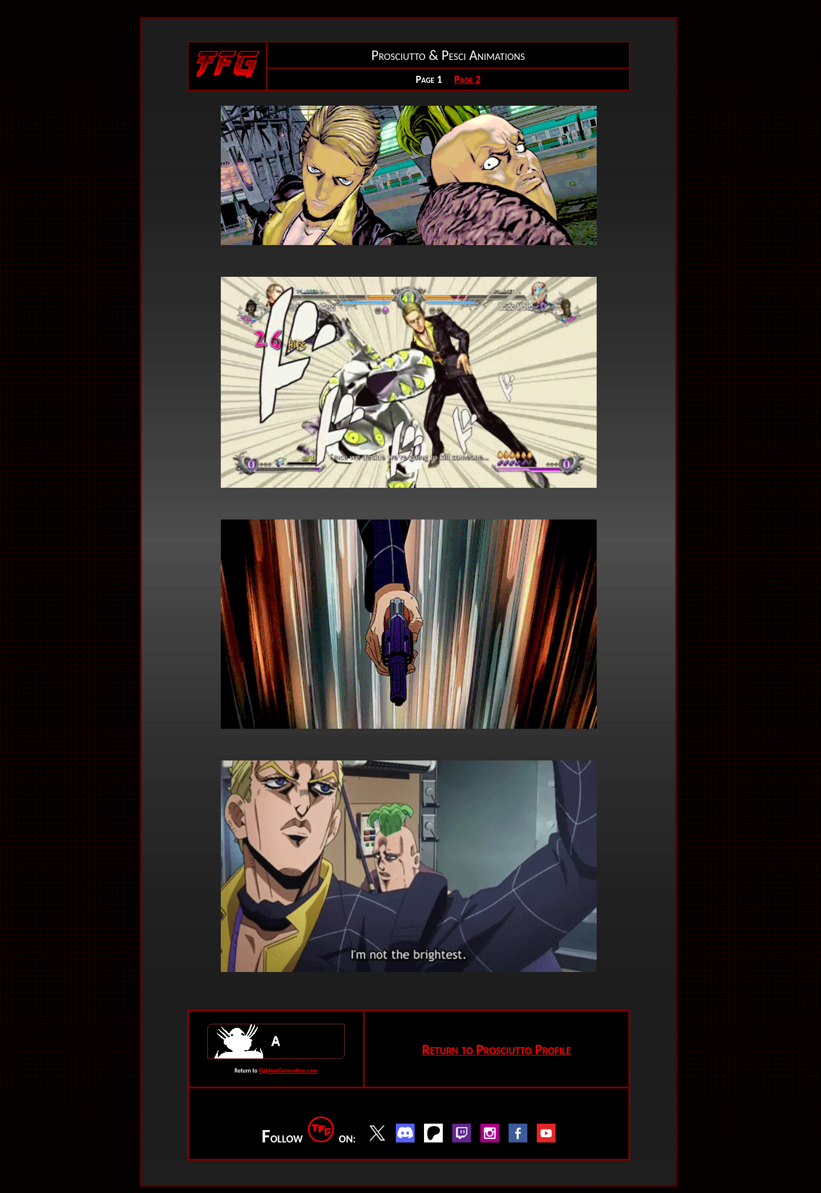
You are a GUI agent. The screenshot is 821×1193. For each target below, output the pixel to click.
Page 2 (467, 79)
